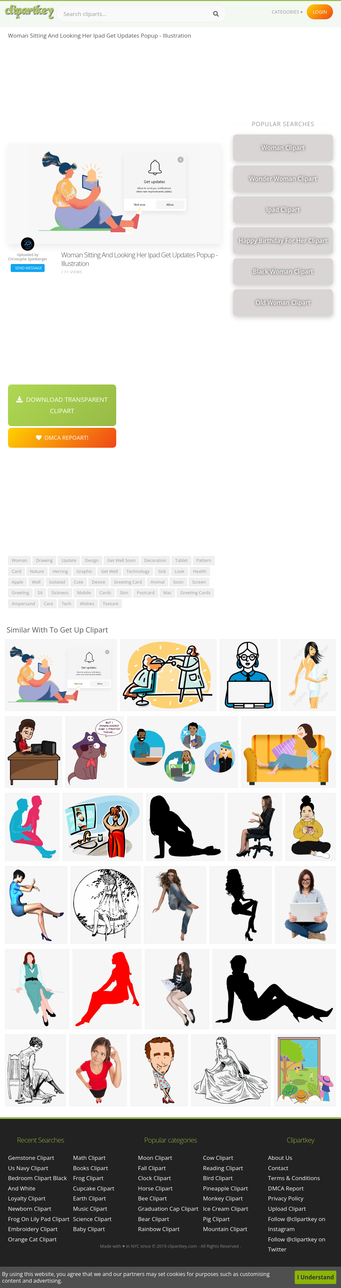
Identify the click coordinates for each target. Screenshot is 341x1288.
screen (199, 582)
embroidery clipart (33, 1229)
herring (60, 571)
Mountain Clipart (225, 1229)
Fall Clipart (152, 1168)
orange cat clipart (32, 1239)
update (68, 560)
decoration (155, 560)
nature (37, 571)
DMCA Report (286, 1188)
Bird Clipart (218, 1178)
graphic (84, 571)
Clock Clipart (154, 1178)
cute (78, 582)
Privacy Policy (285, 1198)
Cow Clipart (218, 1157)
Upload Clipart (287, 1208)
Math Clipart (89, 1157)
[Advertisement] (114, 93)
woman (19, 560)
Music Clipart (90, 1208)
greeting (20, 593)
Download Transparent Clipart (62, 405)
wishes (87, 604)
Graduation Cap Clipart (168, 1208)
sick (162, 571)
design (92, 560)
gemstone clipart (31, 1157)
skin (124, 593)
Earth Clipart (89, 1198)
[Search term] (141, 14)
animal (158, 582)
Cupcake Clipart (93, 1188)
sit (40, 593)
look (179, 571)
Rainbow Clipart (158, 1229)
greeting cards (195, 593)
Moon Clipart (155, 1157)
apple (17, 582)
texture (110, 604)
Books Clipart (90, 1168)
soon (178, 582)
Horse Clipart (155, 1188)
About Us (280, 1157)
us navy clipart (28, 1168)
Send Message (27, 267)
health (199, 571)
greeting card (128, 582)
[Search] (216, 14)
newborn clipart (29, 1208)
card (16, 571)
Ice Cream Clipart (225, 1208)
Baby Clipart (89, 1229)
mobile (84, 593)
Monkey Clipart (223, 1198)
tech (66, 604)
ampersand (23, 604)
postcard (146, 593)
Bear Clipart (153, 1219)
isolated (57, 582)
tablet (181, 560)
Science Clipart (92, 1219)
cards (105, 593)
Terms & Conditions (294, 1178)
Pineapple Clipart (225, 1188)
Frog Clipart (88, 1178)
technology (138, 571)
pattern (203, 560)
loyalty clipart (27, 1198)
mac (167, 593)
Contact (278, 1168)
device (98, 582)
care (48, 604)
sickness (59, 593)
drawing (44, 560)
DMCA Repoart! (62, 437)
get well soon (121, 560)
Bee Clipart (152, 1198)
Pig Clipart (216, 1219)
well (36, 582)
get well (109, 571)
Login (320, 12)
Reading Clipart (223, 1168)
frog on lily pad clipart (39, 1219)
